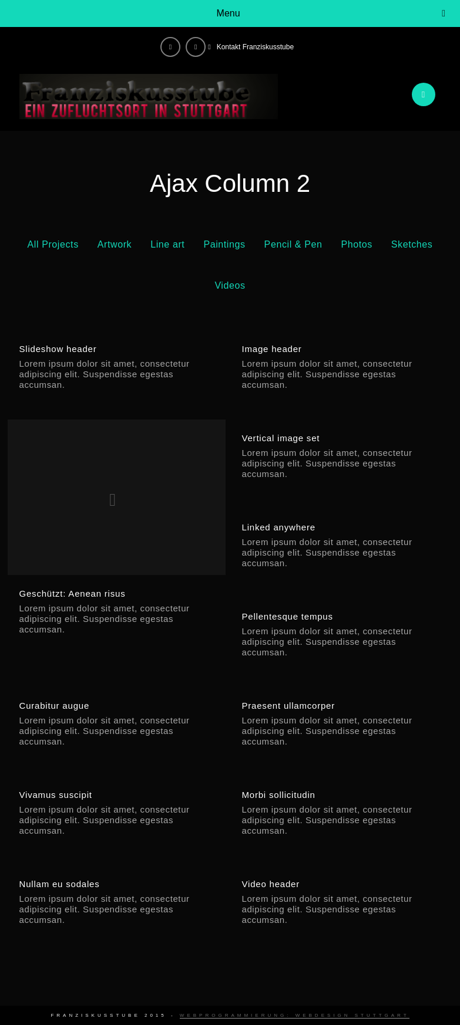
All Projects (53, 244)
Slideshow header (58, 349)
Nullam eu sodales (59, 884)
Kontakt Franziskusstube (255, 47)
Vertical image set (280, 438)
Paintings (224, 244)
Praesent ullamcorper (288, 706)
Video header (270, 884)
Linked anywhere (278, 527)
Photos (356, 244)
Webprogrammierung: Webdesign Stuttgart (294, 1015)
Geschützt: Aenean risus (72, 593)
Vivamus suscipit (55, 795)
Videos (229, 285)
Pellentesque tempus (287, 616)
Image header (271, 349)
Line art (167, 244)
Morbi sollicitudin (278, 795)
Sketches (412, 244)
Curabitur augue (54, 706)
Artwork (115, 244)
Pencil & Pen (293, 244)
